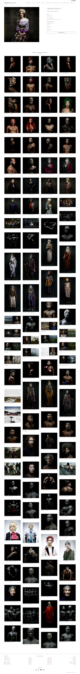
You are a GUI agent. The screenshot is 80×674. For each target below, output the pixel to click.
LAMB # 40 (11, 496)
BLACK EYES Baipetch (12, 385)
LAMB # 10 (11, 642)
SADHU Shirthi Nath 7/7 (68, 417)
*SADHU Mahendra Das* (68, 305)
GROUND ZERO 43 (49, 174)
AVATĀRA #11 (30, 133)
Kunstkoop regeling (65, 2)
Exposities (38, 2)
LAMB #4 (29, 624)
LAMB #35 (29, 249)
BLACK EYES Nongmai (68, 385)
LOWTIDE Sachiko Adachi (13, 601)
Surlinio (75, 672)
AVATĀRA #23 (48, 153)
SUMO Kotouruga (49, 449)
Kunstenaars (28, 2)
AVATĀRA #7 (30, 93)
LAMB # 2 (10, 581)
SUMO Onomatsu (30, 563)
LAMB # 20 (48, 530)
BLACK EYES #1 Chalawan (50, 318)
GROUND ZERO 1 (31, 228)
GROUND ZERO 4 (67, 207)
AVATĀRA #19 (11, 72)
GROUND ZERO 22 (67, 194)
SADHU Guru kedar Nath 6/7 (32, 409)
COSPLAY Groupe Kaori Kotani (69, 475)
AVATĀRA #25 (66, 153)
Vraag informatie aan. (61, 32)
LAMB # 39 (11, 516)
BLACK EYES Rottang (49, 376)
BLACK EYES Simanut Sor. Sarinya (51, 428)
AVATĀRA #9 (66, 113)
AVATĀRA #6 (66, 72)
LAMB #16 (29, 644)
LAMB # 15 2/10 (30, 332)
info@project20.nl (8, 663)
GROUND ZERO (49, 15)
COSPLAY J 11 (66, 560)
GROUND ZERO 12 (31, 214)
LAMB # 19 (48, 648)
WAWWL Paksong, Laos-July (32, 344)
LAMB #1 (10, 621)
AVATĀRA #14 (66, 133)
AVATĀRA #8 (48, 72)
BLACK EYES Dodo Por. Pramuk (14, 443)
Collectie (33, 2)
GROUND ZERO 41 (12, 194)
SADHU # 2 (48, 628)
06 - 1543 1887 (7, 662)
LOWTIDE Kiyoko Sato (31, 478)
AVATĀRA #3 (11, 113)
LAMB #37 (47, 510)
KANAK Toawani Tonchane (68, 458)
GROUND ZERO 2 (12, 228)
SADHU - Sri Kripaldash (13, 312)
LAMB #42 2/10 (48, 234)
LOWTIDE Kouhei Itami (68, 601)
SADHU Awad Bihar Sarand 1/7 (14, 280)
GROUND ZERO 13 (12, 214)
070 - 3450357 (7, 661)
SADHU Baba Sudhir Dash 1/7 (32, 280)
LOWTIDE (11, 423)
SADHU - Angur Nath (31, 312)
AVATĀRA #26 (11, 174)
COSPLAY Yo (11, 540)
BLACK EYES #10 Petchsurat (32, 174)
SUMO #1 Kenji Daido (67, 581)
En (74, 2)
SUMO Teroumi (48, 576)
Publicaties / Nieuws (56, 2)
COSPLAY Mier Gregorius (32, 543)
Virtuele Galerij (49, 2)
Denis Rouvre (55, 11)
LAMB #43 (11, 249)
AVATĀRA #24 (11, 93)
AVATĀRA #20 (30, 72)
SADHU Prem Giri (49, 298)
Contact (71, 2)
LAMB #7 (65, 641)
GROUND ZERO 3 (67, 221)
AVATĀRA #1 (48, 93)
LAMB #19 (29, 583)
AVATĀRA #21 (30, 153)
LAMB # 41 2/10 (67, 325)
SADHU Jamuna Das (49, 266)
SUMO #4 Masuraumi (12, 561)
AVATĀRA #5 (48, 113)
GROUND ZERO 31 (49, 194)
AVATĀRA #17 (11, 153)
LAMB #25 (66, 536)
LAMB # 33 (29, 498)
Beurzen (42, 2)
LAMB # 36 (66, 516)
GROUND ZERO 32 (31, 194)
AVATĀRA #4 (30, 113)
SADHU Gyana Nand (67, 273)
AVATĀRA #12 (48, 133)
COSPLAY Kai (48, 556)
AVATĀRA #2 (66, 93)
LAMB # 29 (29, 604)
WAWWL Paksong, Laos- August (51, 343)
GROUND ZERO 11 (49, 214)
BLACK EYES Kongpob (31, 378)
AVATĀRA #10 (11, 133)
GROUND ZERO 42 (67, 174)
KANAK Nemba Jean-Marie (50, 469)
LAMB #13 (47, 596)
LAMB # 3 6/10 (66, 621)
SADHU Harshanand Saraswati (51, 407)
